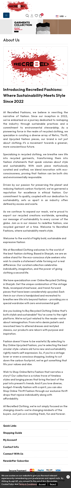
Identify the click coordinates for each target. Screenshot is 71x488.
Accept (42, 484)
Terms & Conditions (28, 484)
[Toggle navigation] (6, 15)
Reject (53, 484)
